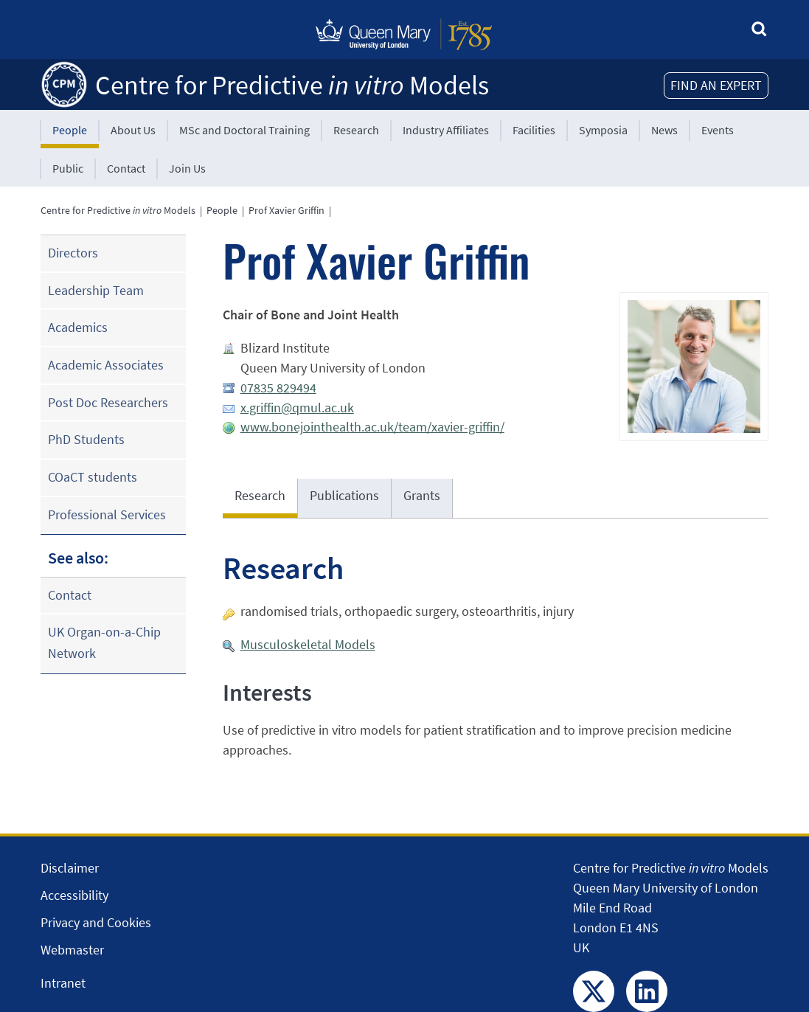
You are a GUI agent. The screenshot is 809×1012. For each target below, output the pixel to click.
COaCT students (92, 476)
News (664, 129)
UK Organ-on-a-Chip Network (104, 642)
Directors (73, 252)
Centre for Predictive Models (292, 85)
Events (717, 129)
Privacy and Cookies (96, 922)
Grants (421, 495)
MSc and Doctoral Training (244, 129)
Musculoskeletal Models (307, 644)
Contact (126, 168)
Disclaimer (70, 867)
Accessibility (74, 895)
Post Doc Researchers (108, 402)
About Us (133, 129)
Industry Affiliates (446, 129)
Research (356, 129)
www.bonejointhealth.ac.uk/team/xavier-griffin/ (372, 426)
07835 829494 (278, 387)
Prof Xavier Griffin (286, 210)
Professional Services (107, 514)
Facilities (534, 129)
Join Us (187, 168)
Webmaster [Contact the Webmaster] (72, 949)
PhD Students (86, 439)
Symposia (603, 129)
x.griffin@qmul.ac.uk (297, 407)
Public (67, 168)
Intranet (63, 982)
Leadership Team (96, 290)
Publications (344, 495)
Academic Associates (106, 364)
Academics (78, 327)
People (69, 129)
